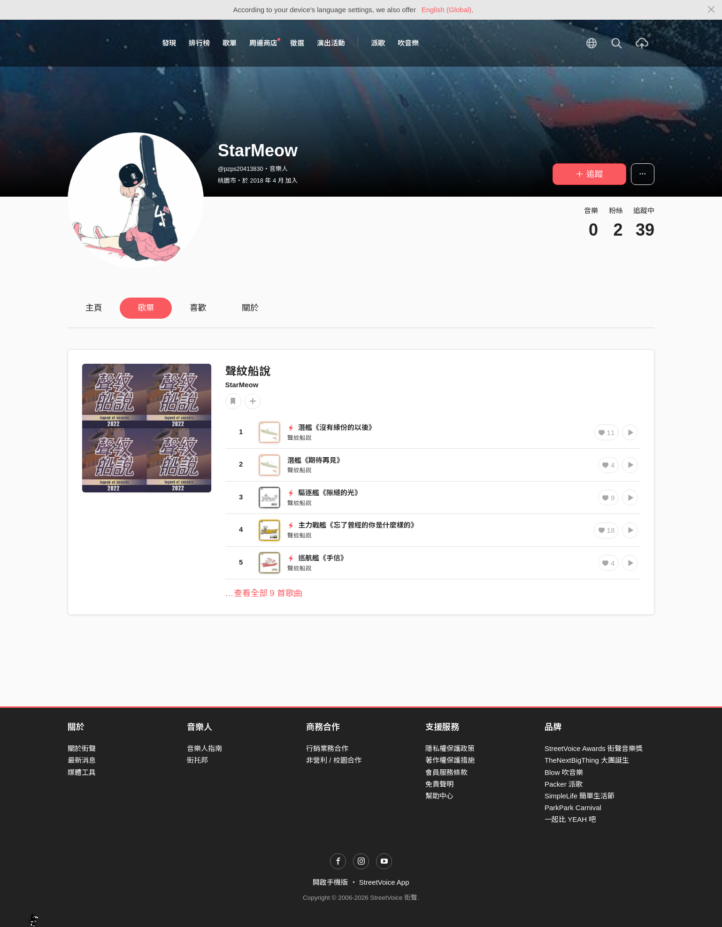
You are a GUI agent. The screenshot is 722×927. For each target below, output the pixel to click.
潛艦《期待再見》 (315, 460)
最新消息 (82, 760)
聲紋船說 (247, 371)
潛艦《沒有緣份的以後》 (331, 427)
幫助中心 (439, 796)
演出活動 (331, 43)
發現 (169, 43)
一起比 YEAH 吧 (570, 819)
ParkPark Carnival (573, 808)
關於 (250, 308)
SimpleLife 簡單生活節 (579, 796)
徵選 (297, 43)
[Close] (711, 9)
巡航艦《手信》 (317, 558)
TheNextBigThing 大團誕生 (587, 760)
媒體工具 (82, 772)
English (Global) (447, 10)
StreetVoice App (384, 882)
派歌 (378, 43)
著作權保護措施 (450, 760)
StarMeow (242, 385)
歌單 (230, 43)
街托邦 (197, 760)
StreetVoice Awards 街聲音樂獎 (594, 748)
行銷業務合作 (327, 748)
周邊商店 (264, 42)
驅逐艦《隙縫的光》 (324, 493)
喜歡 (198, 308)
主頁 (93, 308)
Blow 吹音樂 (564, 772)
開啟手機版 (330, 882)
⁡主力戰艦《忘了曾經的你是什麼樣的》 (352, 525)
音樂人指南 (204, 748)
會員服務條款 (446, 772)
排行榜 (199, 43)
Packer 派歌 (564, 784)
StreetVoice (106, 43)
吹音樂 (408, 43)
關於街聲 (82, 748)
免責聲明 (439, 784)
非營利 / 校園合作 (333, 760)
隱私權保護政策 (450, 748)
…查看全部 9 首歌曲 (263, 593)
